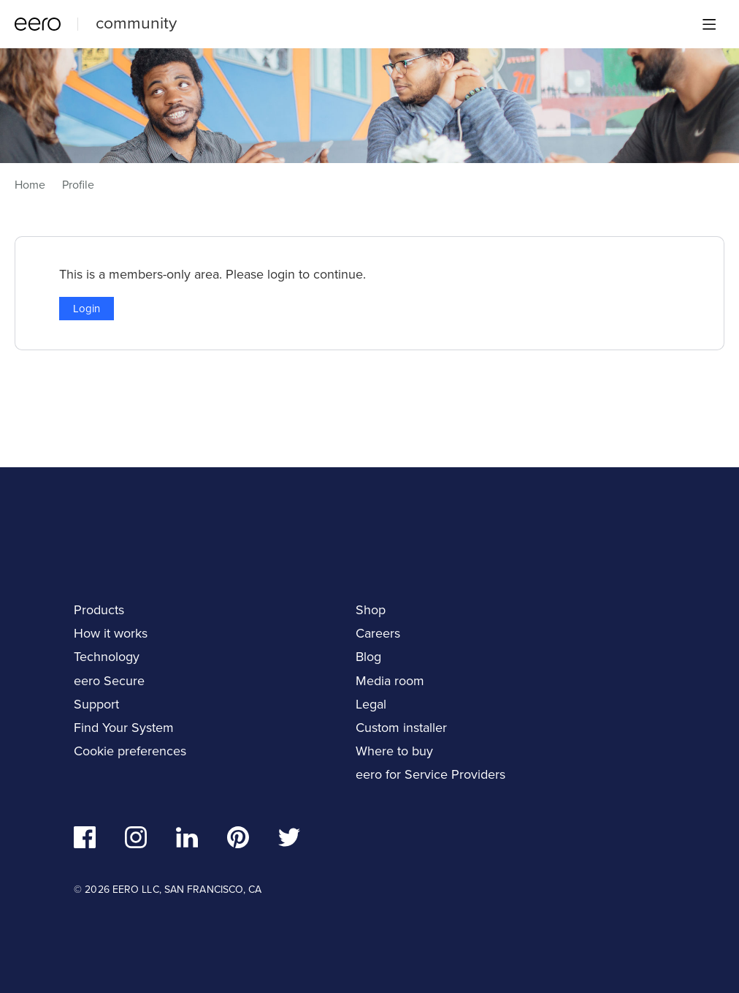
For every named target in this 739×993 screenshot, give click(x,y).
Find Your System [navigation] (124, 727)
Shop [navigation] (371, 609)
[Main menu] (709, 24)
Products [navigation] (99, 609)
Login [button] (86, 309)
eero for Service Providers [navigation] (430, 774)
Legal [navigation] (371, 704)
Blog (368, 656)
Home (30, 185)
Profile (78, 185)
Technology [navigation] (106, 656)
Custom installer (401, 727)
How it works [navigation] (111, 633)
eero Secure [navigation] (109, 680)
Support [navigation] (96, 704)
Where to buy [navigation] (394, 750)
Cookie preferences (130, 750)
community (136, 22)
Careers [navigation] (378, 633)
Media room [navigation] (390, 680)
